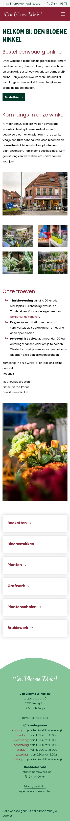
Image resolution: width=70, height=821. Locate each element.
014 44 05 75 (59, 3)
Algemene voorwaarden (35, 791)
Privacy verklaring (35, 786)
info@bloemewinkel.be (25, 3)
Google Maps (36, 708)
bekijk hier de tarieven (24, 317)
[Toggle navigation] (63, 14)
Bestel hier (14, 97)
